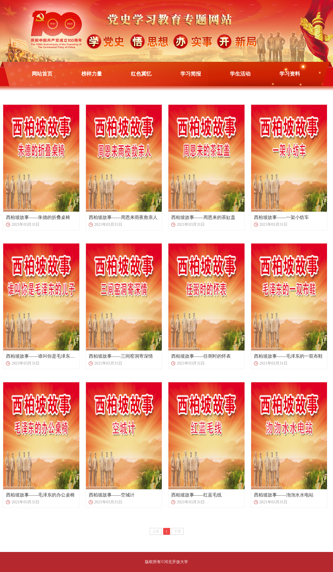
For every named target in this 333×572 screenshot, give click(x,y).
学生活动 (240, 74)
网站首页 (42, 74)
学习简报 (190, 74)
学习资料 (289, 74)
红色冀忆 (141, 74)
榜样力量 (91, 74)
